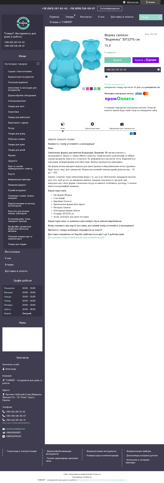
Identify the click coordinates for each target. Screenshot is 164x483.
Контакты (86, 16)
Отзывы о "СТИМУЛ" (61, 22)
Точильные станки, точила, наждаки (21, 196)
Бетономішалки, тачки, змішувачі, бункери (19, 220)
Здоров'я (12, 161)
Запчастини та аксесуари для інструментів (22, 88)
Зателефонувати (109, 8)
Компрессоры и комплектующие (103, 455)
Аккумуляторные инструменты (101, 451)
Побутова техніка (16, 139)
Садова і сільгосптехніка (20, 71)
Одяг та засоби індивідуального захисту (20, 167)
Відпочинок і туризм (18, 122)
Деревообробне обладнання (22, 95)
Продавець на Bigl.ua (82, 477)
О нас (101, 16)
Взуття (11, 174)
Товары (69, 16)
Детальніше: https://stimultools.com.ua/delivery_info (76, 237)
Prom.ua (96, 474)
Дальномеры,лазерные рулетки (142, 455)
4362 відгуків (133, 2)
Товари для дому (16, 133)
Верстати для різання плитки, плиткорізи (18, 212)
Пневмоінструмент (17, 185)
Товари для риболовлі (19, 117)
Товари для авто (16, 106)
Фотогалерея (12, 251)
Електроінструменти (18, 82)
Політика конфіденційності (115, 480)
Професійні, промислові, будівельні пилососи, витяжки (19, 228)
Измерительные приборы (139, 451)
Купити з (145, 60)
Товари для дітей (16, 150)
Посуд (11, 128)
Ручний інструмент (17, 190)
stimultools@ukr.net (15, 429)
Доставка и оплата (122, 16)
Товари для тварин (17, 244)
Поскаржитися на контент (89, 480)
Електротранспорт (17, 101)
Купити (117, 60)
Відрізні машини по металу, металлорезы (21, 204)
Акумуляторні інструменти (21, 77)
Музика (12, 155)
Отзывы (9, 264)
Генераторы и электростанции (22, 451)
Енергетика (13, 111)
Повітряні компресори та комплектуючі (20, 237)
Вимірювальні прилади (19, 179)
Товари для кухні (16, 144)
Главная (54, 16)
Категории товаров (16, 64)
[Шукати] (159, 17)
